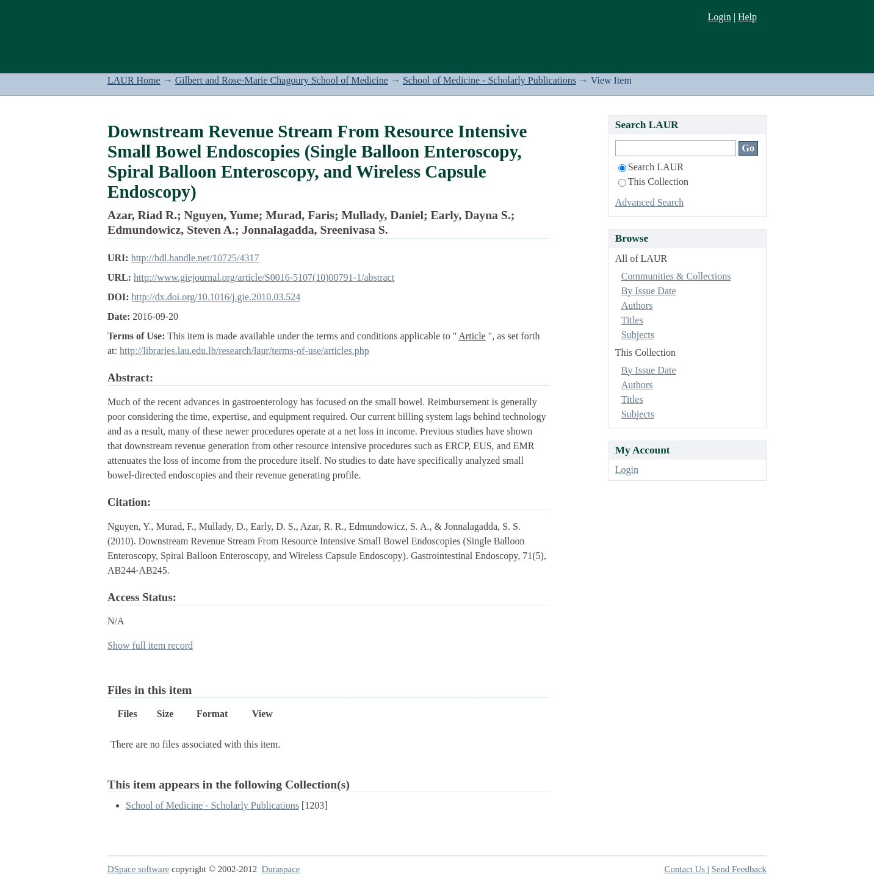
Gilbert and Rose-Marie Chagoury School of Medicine (281, 80)
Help (747, 17)
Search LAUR (651, 167)
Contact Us (686, 869)
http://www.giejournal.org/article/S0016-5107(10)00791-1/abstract (264, 277)
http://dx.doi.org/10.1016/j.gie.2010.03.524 (216, 297)
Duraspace (281, 869)
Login (719, 17)
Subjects (637, 335)
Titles (632, 320)
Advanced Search (649, 202)
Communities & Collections (676, 276)
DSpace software (138, 869)
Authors (637, 305)
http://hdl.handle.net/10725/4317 (195, 258)
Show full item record (150, 645)
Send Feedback (739, 869)
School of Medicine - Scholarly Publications (489, 80)
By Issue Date (648, 291)
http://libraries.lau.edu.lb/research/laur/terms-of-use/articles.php (244, 350)
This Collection (653, 181)
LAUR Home (134, 80)
